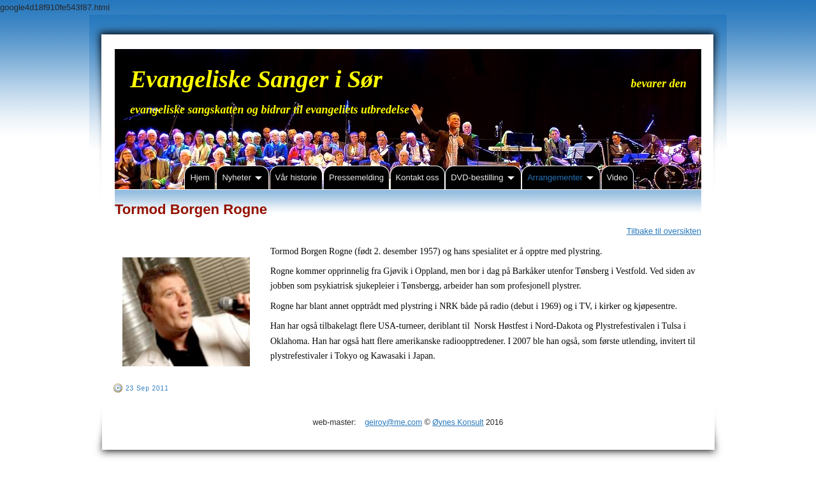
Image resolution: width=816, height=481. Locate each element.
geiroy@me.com (393, 422)
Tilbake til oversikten (664, 231)
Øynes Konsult (457, 422)
